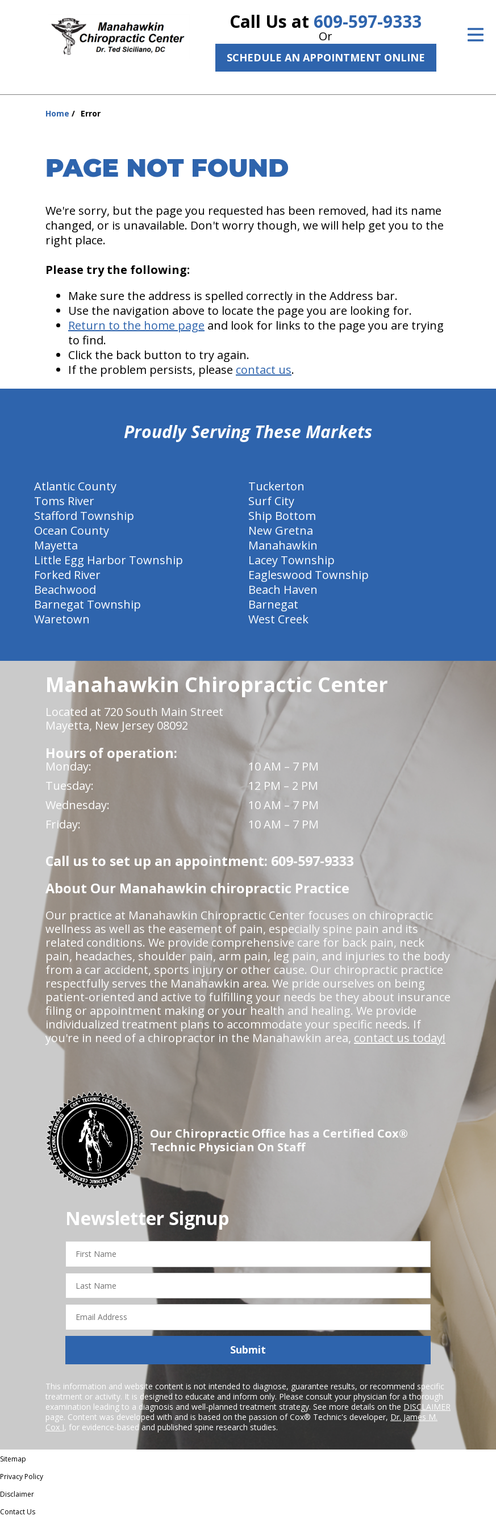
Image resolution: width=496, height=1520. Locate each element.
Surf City (271, 501)
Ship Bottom (282, 515)
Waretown (62, 619)
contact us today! (399, 1038)
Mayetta (56, 545)
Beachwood (65, 589)
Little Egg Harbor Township (108, 560)
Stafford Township (84, 515)
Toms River (64, 501)
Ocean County (71, 530)
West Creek (278, 619)
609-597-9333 (368, 21)
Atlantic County (75, 486)
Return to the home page (136, 325)
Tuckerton (276, 486)
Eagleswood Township (308, 574)
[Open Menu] (475, 35)
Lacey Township (291, 560)
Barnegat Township (87, 604)
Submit (248, 1349)
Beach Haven (283, 589)
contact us (263, 369)
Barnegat (273, 604)
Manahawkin (283, 545)
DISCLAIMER (427, 1406)
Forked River (67, 574)
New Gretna (280, 530)
